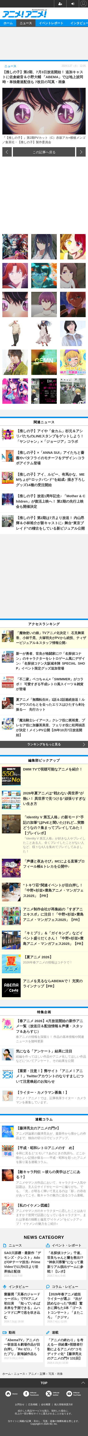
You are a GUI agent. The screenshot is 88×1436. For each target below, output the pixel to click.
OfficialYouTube (77, 1393)
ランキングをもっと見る (44, 744)
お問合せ (19, 1404)
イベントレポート (51, 22)
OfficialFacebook (34, 1393)
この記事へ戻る (44, 152)
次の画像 (81, 152)
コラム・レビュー (65, 1286)
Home (14, 1394)
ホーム (8, 22)
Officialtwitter (56, 1393)
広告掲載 (33, 1404)
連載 (55, 1332)
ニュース (26, 22)
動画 (12, 1332)
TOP (44, 1383)
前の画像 (7, 152)
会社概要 (45, 1404)
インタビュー (18, 1286)
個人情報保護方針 (63, 1404)
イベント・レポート (66, 1245)
